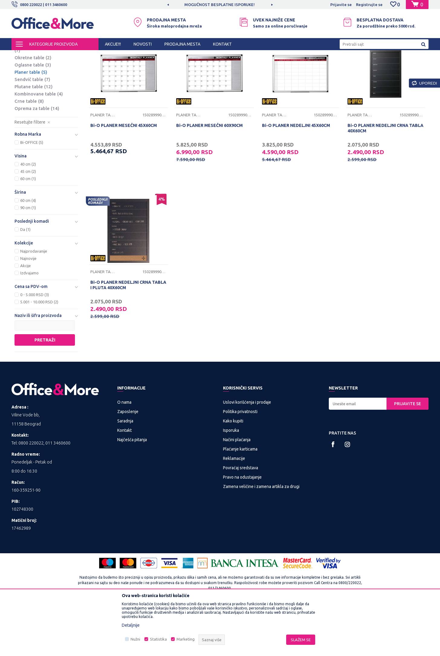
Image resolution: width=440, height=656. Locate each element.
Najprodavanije (33, 301)
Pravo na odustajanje (242, 527)
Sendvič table (32, 129)
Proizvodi (47, 55)
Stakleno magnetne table (41, 97)
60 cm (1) (28, 229)
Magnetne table (36, 86)
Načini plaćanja (237, 489)
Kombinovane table (39, 144)
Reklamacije (234, 508)
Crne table (29, 151)
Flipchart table (33, 79)
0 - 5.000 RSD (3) (34, 345)
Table (130, 55)
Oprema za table (37, 158)
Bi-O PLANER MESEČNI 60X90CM (209, 175)
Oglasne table (33, 115)
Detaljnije (131, 625)
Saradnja (125, 471)
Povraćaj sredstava (240, 517)
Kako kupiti (233, 471)
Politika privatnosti (240, 461)
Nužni (135, 639)
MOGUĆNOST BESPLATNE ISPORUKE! (219, 4)
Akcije (25, 316)
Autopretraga (266, 66)
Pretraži (44, 390)
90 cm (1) (28, 258)
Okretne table (33, 107)
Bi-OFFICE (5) (31, 192)
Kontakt (124, 480)
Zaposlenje (127, 461)
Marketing (185, 639)
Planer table (31, 122)
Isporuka (231, 480)
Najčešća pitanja (132, 489)
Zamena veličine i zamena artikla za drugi (261, 536)
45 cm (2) (28, 221)
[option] (220, 4)
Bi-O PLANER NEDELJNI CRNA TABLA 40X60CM (385, 178)
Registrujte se (369, 4)
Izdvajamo (29, 323)
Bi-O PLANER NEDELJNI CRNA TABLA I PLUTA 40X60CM (128, 335)
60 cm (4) (28, 250)
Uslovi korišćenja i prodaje (247, 452)
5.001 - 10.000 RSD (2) (39, 352)
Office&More (22, 55)
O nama (124, 452)
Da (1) (25, 279)
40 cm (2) (28, 214)
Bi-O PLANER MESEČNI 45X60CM (123, 175)
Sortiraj (296, 66)
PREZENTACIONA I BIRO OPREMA (91, 55)
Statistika (158, 639)
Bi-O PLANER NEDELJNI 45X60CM (296, 175)
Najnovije (28, 308)
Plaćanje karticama (240, 499)
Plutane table (34, 136)
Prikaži (358, 66)
